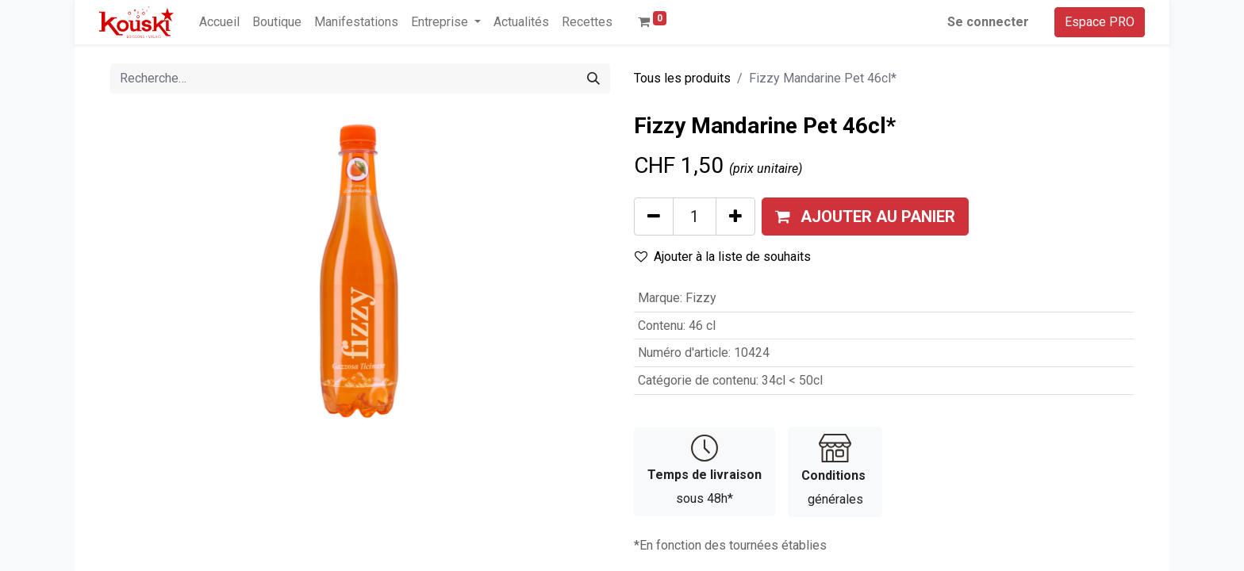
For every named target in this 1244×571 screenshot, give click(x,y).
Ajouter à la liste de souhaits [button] (723, 256)
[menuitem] (219, 22)
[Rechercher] (593, 78)
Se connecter (988, 21)
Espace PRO (1100, 21)
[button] (865, 216)
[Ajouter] (735, 216)
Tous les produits (682, 78)
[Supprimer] (654, 216)
